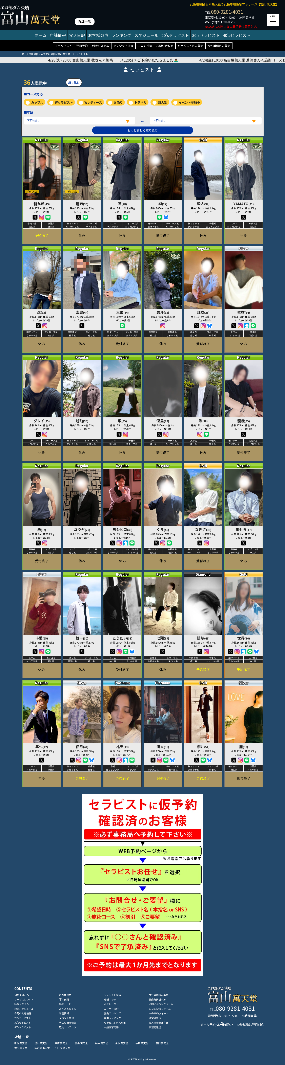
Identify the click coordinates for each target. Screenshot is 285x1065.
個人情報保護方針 (158, 1022)
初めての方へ (21, 994)
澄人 (203, 203)
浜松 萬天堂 (20, 1047)
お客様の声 (98, 35)
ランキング (121, 35)
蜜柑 (243, 312)
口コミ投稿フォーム (160, 1008)
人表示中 (35, 82)
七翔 (163, 638)
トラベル (140, 102)
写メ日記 (77, 35)
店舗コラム (110, 999)
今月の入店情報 (22, 1013)
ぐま (163, 529)
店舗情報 (58, 35)
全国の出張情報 (67, 1022)
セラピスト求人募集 (190, 46)
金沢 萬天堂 (121, 1043)
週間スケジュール (24, 1008)
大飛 (122, 312)
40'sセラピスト (236, 35)
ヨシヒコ (122, 529)
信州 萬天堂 (41, 1043)
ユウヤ (82, 529)
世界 (243, 638)
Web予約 (82, 46)
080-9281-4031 (227, 11)
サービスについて (24, 999)
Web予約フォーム (158, 1013)
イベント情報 (66, 1018)
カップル (37, 102)
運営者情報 (155, 1018)
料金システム (100, 46)
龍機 (243, 420)
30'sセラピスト (206, 35)
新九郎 (42, 203)
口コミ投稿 (145, 46)
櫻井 (203, 746)
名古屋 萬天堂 (42, 1047)
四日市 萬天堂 (62, 1047)
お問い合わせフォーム (161, 1004)
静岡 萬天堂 (162, 1043)
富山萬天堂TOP (157, 999)
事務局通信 (155, 1027)
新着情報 (64, 1013)
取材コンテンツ (67, 1027)
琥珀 (82, 420)
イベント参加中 (189, 102)
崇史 (82, 312)
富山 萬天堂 (81, 1043)
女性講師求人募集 (219, 46)
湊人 (163, 746)
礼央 (122, 746)
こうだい (122, 638)
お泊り (118, 102)
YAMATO (243, 203)
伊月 (82, 746)
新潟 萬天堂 (20, 1043)
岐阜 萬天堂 (142, 1043)
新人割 (162, 102)
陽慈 (203, 638)
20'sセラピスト (175, 35)
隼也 (41, 746)
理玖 (203, 312)
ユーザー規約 (111, 1008)
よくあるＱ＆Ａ (67, 1008)
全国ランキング (112, 1018)
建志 (82, 203)
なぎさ (203, 529)
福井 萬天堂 (101, 1043)
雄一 (82, 638)
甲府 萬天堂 (61, 1043)
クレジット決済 (123, 46)
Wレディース (93, 102)
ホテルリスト (63, 46)
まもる (244, 529)
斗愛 (41, 638)
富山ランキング (112, 1013)
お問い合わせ (164, 46)
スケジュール (146, 35)
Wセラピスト (64, 102)
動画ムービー (66, 1004)
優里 (163, 420)
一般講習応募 (111, 1027)
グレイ (42, 420)
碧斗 (163, 312)
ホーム (41, 35)
